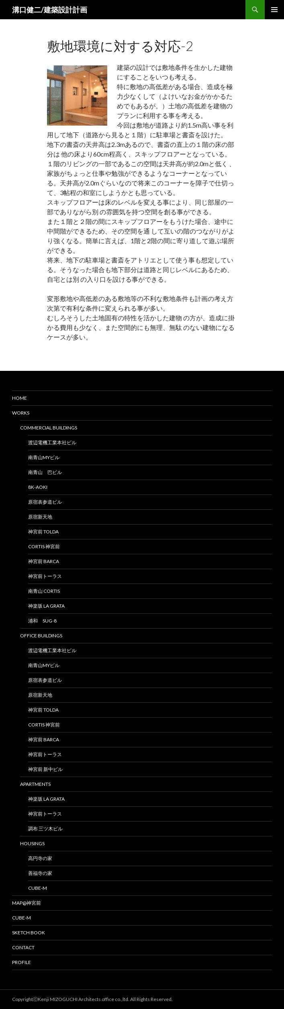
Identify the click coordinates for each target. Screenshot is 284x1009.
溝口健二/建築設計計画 (49, 9)
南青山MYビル (43, 457)
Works (20, 413)
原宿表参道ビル (45, 502)
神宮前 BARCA (43, 561)
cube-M (37, 888)
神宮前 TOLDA (43, 532)
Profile (21, 962)
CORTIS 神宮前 (44, 546)
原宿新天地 (40, 517)
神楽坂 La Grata (46, 606)
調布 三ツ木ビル (45, 829)
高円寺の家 (40, 858)
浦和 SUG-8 (42, 621)
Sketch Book (28, 933)
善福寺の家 (40, 873)
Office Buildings (41, 636)
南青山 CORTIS (44, 591)
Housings (32, 843)
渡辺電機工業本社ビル (52, 442)
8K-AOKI (37, 487)
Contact (23, 947)
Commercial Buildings (48, 428)
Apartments (35, 784)
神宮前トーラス (45, 576)
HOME (19, 398)
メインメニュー (274, 9)
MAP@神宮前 (26, 903)
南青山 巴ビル (45, 472)
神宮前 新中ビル (45, 769)
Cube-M (21, 918)
